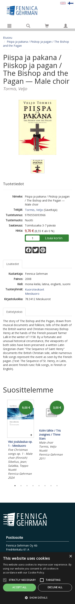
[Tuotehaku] (28, 25)
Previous (2, 440)
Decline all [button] (55, 587)
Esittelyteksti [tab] (14, 312)
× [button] (70, 556)
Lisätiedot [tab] (12, 264)
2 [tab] (21, 486)
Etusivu (7, 38)
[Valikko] (9, 25)
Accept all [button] (19, 587)
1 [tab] (15, 486)
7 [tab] (51, 486)
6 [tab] (45, 486)
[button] (37, 597)
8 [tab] (57, 486)
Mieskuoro (32, 294)
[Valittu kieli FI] (70, 3)
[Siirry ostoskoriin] (46, 25)
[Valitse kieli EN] (63, 3)
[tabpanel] (20, 440)
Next (70, 440)
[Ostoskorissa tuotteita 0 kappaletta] (46, 26)
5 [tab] (39, 486)
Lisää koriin (53, 238)
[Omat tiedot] (65, 25)
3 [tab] (27, 486)
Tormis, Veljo (34, 210)
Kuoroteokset (34, 289)
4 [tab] (33, 486)
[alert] (37, 578)
